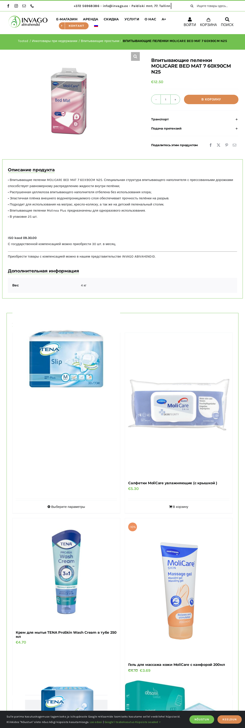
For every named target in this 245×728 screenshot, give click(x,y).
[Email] (234, 145)
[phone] (32, 6)
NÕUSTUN (201, 719)
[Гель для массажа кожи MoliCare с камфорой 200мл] (179, 588)
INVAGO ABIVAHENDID (138, 256)
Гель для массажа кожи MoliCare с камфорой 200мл (176, 665)
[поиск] (192, 6)
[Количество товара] (165, 99)
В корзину (211, 99)
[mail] (24, 6)
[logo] (28, 17)
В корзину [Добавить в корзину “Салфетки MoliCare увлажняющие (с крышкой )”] (180, 507)
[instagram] (16, 6)
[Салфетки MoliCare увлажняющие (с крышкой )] (179, 404)
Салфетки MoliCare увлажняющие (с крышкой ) (172, 483)
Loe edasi (96, 722)
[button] (135, 56)
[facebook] (8, 6)
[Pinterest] (227, 145)
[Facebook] (211, 145)
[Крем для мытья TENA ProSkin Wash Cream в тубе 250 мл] (66, 572)
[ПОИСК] (227, 22)
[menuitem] (96, 26)
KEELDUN (229, 719)
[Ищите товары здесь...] (212, 6)
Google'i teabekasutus (120, 722)
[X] (218, 145)
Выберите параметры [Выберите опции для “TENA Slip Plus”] (68, 507)
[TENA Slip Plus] (66, 358)
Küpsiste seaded (148, 722)
